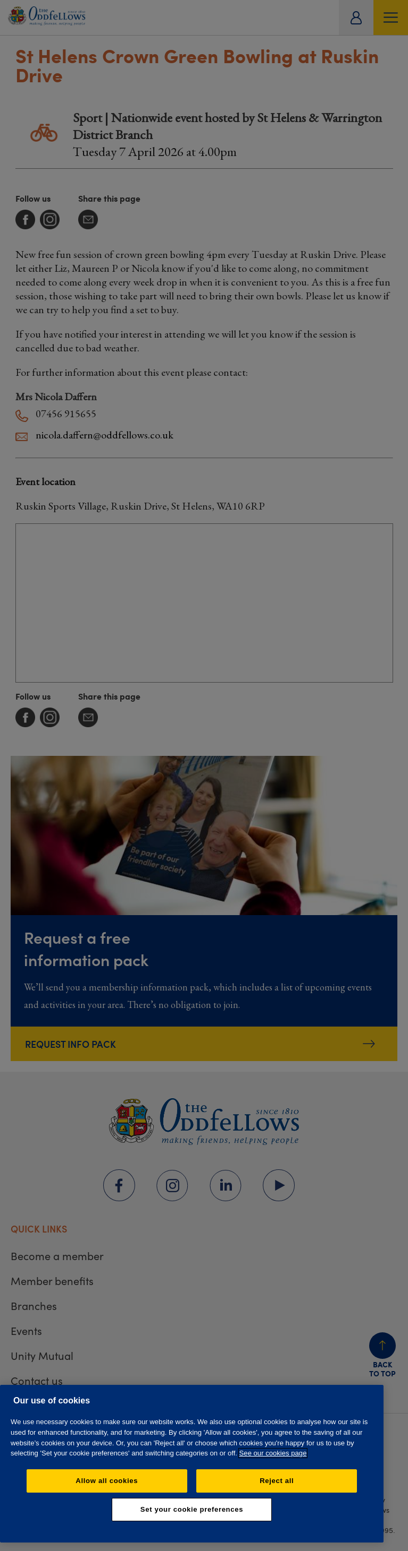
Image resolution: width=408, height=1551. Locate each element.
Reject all (277, 1481)
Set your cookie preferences (191, 1509)
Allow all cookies (107, 1481)
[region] (192, 1464)
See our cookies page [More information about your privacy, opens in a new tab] (273, 1453)
